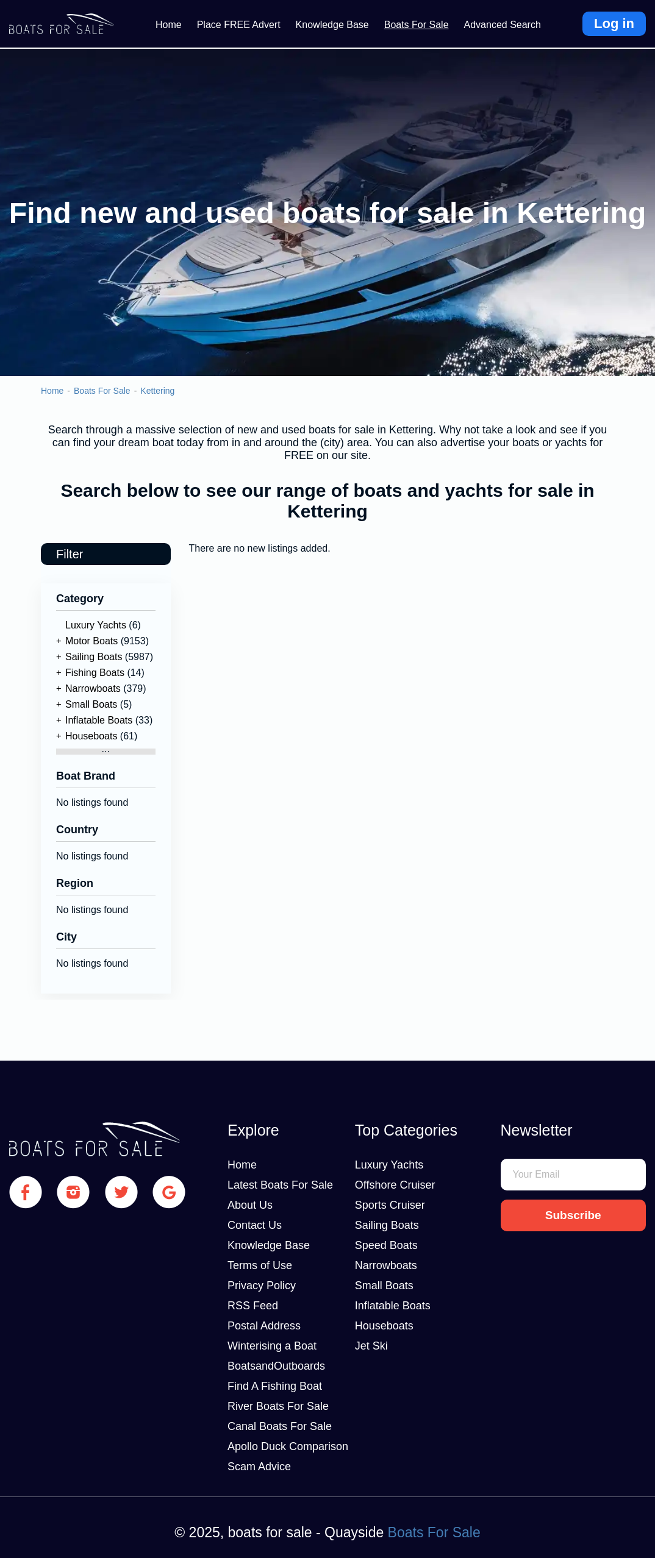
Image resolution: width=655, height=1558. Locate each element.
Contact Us (254, 1225)
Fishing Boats (94, 672)
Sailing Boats (93, 657)
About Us (250, 1205)
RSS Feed (252, 1306)
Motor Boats (91, 641)
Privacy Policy (261, 1285)
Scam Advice (259, 1466)
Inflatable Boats (98, 720)
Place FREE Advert (239, 25)
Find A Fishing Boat (274, 1386)
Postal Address (264, 1326)
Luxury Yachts (95, 625)
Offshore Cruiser (395, 1185)
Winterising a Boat (272, 1346)
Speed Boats (386, 1245)
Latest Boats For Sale (280, 1185)
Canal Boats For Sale (279, 1426)
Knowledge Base (332, 25)
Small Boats (91, 704)
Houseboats (91, 736)
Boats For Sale (416, 25)
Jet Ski (371, 1346)
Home (169, 25)
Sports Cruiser (390, 1205)
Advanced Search (502, 25)
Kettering (157, 391)
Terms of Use (259, 1265)
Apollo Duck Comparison (287, 1446)
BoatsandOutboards (276, 1366)
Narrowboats (93, 688)
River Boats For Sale (278, 1406)
